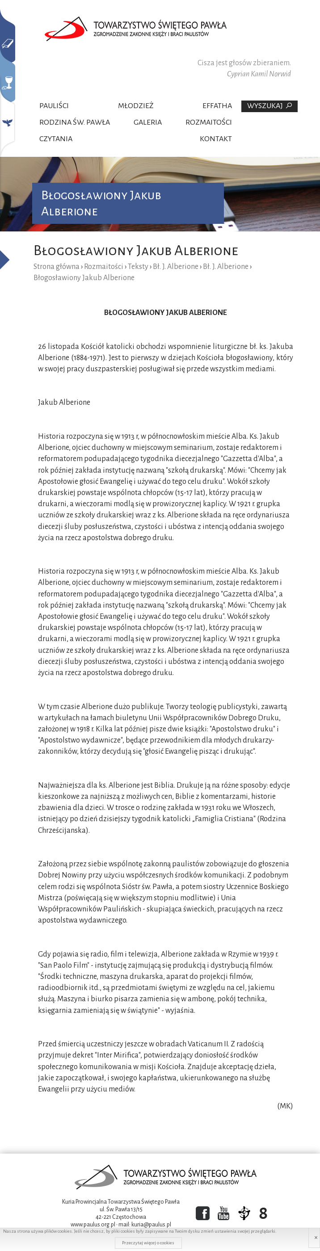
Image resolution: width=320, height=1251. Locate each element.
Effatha (217, 106)
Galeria (148, 122)
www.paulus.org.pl (93, 1225)
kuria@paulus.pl (151, 1225)
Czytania (55, 139)
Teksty (138, 267)
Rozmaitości (208, 122)
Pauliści (54, 106)
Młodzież (136, 106)
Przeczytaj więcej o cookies (148, 1242)
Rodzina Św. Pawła (74, 122)
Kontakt (216, 139)
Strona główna (57, 267)
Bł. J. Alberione (175, 267)
